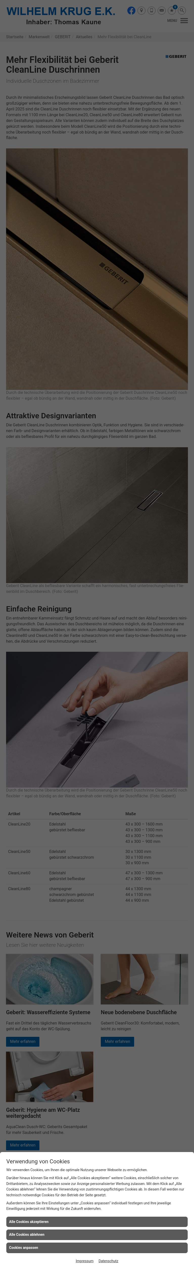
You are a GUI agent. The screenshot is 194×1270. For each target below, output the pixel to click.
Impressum (84, 1261)
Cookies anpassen (23, 1248)
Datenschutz (108, 1261)
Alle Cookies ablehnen (26, 1235)
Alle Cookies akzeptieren (28, 1222)
